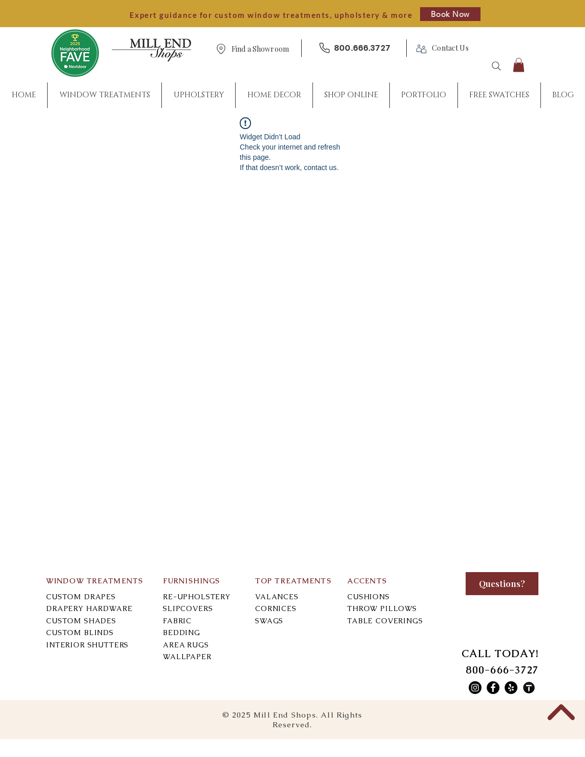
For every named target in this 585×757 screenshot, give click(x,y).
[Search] (496, 66)
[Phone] (324, 48)
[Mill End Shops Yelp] (511, 687)
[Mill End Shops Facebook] (493, 687)
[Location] (220, 48)
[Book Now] (450, 14)
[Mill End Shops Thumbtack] (529, 687)
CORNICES (276, 608)
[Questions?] (502, 583)
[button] (260, 49)
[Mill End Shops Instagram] (475, 687)
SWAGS (269, 620)
